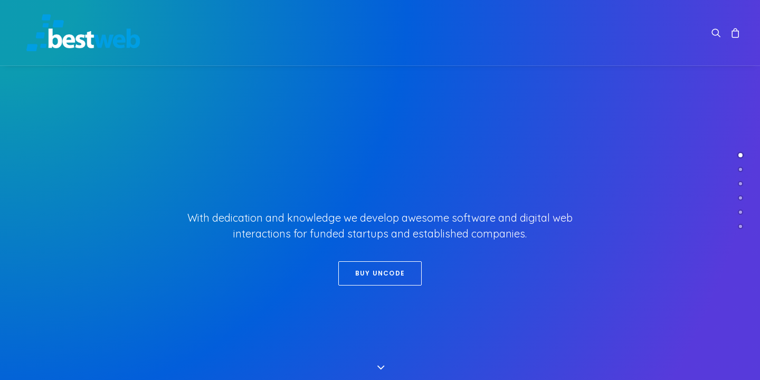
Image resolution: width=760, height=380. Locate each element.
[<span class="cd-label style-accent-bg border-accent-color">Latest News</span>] (740, 212)
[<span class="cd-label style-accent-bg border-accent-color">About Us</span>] (740, 169)
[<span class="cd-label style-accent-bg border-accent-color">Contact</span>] (740, 226)
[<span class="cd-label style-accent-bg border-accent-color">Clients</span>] (740, 198)
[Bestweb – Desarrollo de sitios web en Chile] (75, 32)
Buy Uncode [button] (380, 273)
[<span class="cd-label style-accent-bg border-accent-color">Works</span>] (740, 184)
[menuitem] (718, 32)
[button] (718, 32)
